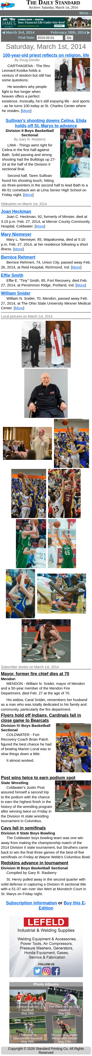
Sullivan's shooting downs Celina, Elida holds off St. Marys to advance (46, 123)
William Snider (15, 293)
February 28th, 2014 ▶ (70, 32)
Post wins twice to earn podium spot (38, 777)
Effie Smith (12, 275)
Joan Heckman (16, 211)
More (26, 111)
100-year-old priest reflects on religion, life (46, 55)
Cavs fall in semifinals (23, 828)
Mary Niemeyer (16, 234)
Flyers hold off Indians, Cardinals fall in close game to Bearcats (41, 718)
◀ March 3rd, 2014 (18, 32)
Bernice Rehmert (18, 257)
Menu (85, 13)
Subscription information (31, 903)
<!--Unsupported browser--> (46, 1012)
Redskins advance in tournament (34, 862)
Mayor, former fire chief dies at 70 (35, 673)
